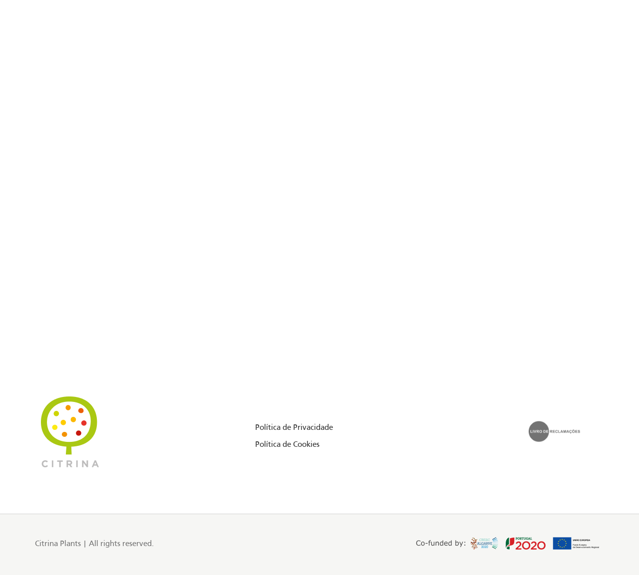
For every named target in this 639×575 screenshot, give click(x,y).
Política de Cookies (287, 445)
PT (579, 51)
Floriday (89, 51)
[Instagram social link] (49, 52)
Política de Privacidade (294, 428)
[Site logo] (319, 52)
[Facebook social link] (36, 52)
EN (568, 51)
